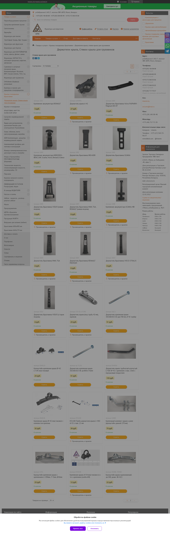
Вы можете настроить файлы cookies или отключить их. (84, 523)
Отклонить (95, 528)
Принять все (78, 528)
